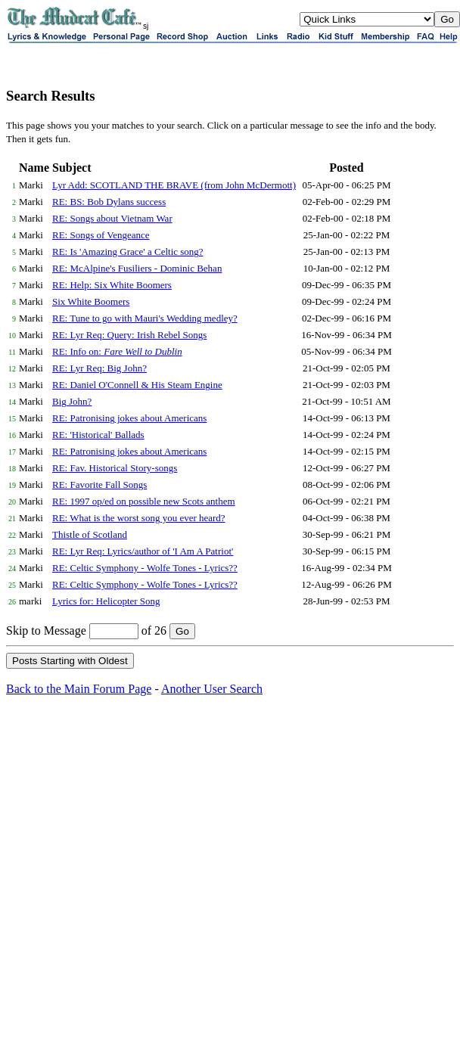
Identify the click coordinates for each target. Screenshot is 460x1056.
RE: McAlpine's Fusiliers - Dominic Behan (137, 268)
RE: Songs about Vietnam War (112, 218)
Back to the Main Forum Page (78, 688)
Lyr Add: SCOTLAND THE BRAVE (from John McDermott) (174, 185)
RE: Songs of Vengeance (101, 235)
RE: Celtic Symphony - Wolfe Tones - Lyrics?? (145, 567)
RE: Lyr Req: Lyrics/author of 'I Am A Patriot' (142, 551)
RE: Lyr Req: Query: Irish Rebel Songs (129, 334)
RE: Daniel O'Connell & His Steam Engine (137, 384)
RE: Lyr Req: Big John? (99, 368)
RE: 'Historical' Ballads (98, 434)
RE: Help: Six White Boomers (112, 284)
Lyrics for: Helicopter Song (106, 601)
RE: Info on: (117, 351)
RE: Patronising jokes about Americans (129, 418)
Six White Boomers (90, 301)
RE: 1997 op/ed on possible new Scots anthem (143, 501)
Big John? (72, 401)
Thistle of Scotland (89, 534)
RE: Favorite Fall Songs (99, 484)
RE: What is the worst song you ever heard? (138, 517)
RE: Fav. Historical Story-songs (114, 468)
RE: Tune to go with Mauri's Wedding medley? (145, 318)
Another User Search (212, 688)
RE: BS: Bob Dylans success (109, 201)
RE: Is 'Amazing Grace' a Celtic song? (128, 251)
